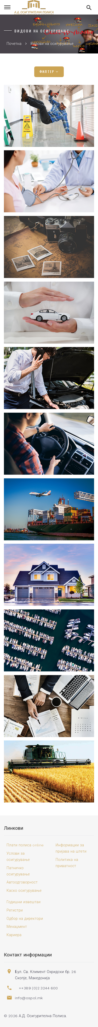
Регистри (15, 910)
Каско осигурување (24, 890)
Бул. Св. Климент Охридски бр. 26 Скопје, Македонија (45, 975)
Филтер (49, 71)
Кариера (14, 935)
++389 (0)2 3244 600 (38, 988)
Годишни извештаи (24, 902)
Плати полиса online (25, 845)
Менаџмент (17, 926)
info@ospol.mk (29, 998)
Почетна (14, 44)
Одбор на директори (25, 918)
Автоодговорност (22, 882)
